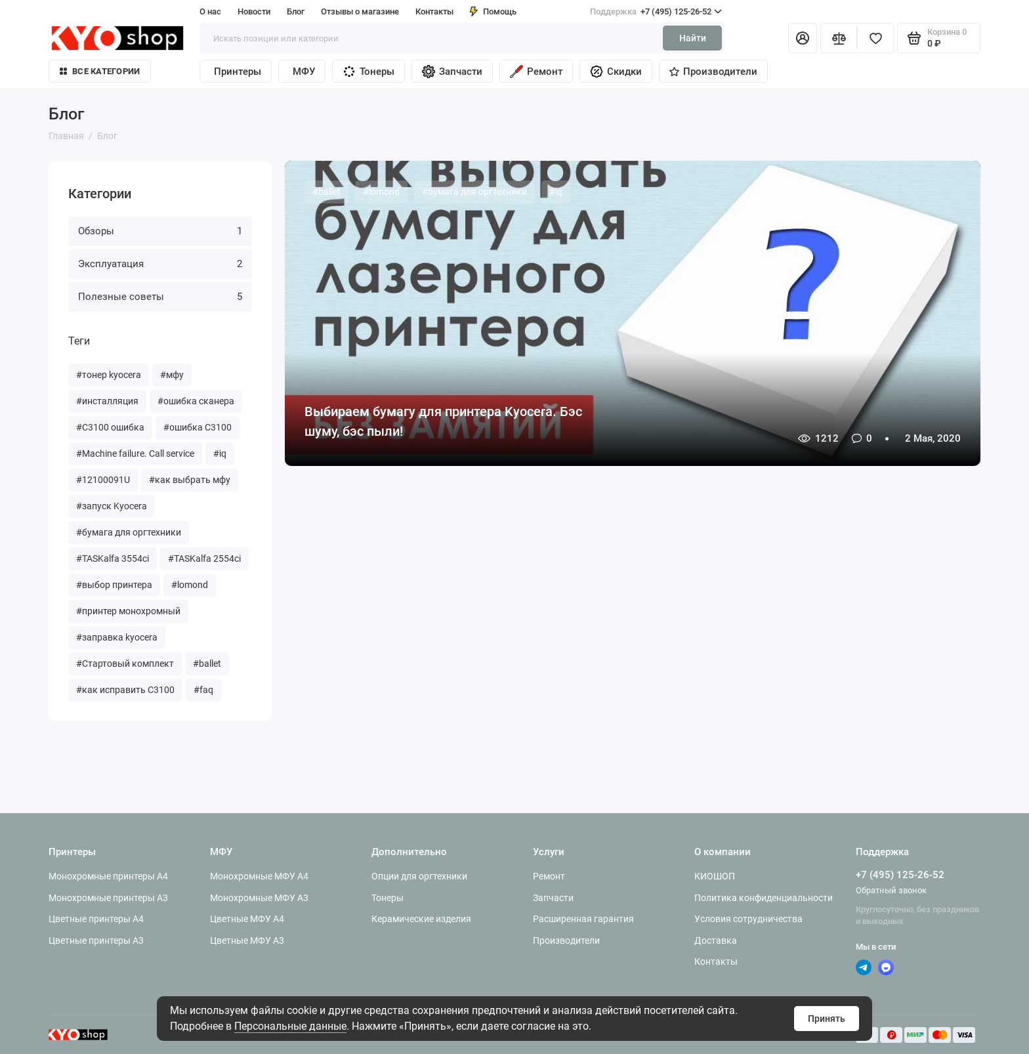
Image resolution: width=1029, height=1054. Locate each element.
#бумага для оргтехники (128, 532)
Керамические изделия (421, 919)
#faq (203, 690)
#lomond (189, 585)
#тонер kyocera (108, 374)
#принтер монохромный (128, 611)
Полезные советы (160, 297)
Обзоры (160, 231)
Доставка (715, 940)
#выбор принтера (114, 585)
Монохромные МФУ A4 (259, 876)
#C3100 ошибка (110, 427)
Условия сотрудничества (748, 919)
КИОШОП (714, 876)
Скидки (616, 71)
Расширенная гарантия (583, 919)
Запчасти (452, 71)
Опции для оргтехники (419, 876)
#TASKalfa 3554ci (112, 558)
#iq (219, 453)
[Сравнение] (838, 38)
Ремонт (536, 71)
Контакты (434, 11)
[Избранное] (875, 38)
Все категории (100, 71)
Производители (713, 71)
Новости (254, 11)
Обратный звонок (891, 890)
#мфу (172, 374)
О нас (210, 11)
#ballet (207, 663)
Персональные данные (290, 1026)
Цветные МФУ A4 (247, 919)
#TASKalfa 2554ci (204, 558)
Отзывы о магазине (360, 11)
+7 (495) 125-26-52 (656, 12)
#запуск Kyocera (111, 506)
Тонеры (368, 71)
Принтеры (237, 71)
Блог (295, 11)
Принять (826, 1018)
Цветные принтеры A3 (96, 940)
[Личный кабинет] (802, 38)
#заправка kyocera (117, 637)
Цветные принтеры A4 (96, 919)
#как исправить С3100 (125, 690)
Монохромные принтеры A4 (108, 876)
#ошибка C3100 (197, 427)
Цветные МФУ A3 (247, 940)
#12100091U (103, 479)
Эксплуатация (160, 264)
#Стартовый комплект (125, 663)
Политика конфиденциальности (763, 898)
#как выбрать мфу (189, 479)
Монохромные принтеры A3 (108, 898)
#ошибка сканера (196, 401)
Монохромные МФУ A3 (259, 898)
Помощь (493, 11)
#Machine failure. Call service (135, 453)
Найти (692, 38)
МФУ (304, 71)
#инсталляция (107, 401)
